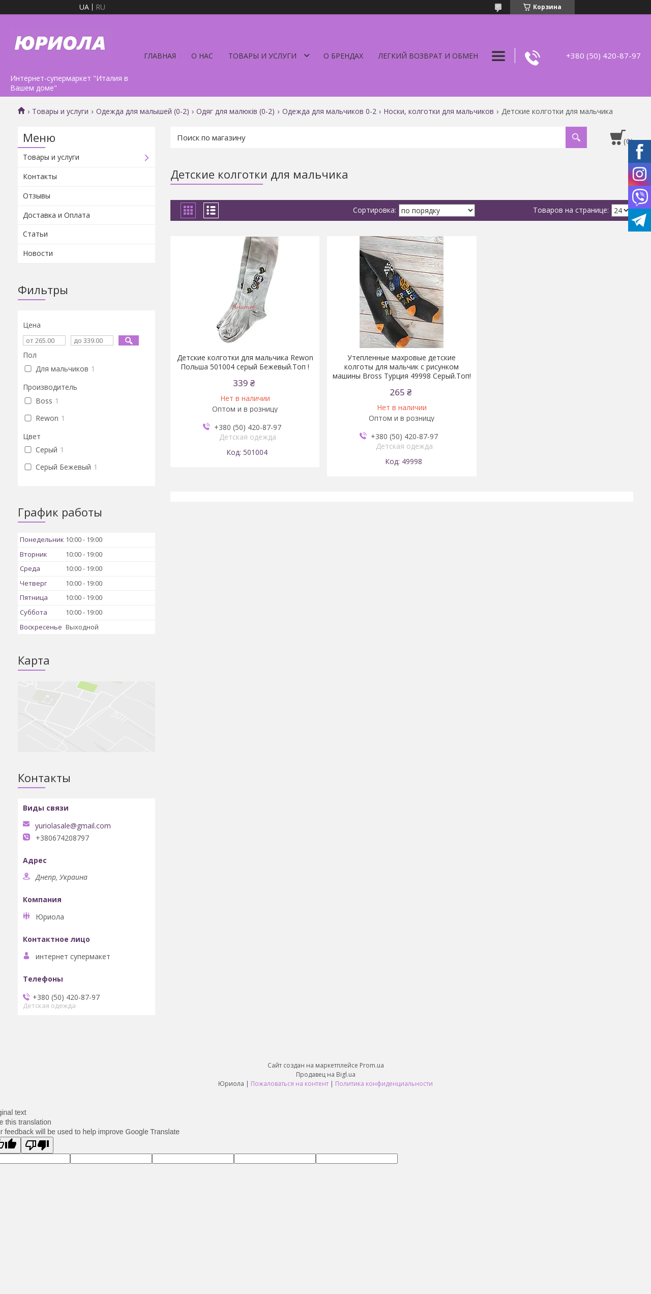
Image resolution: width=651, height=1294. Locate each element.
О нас (202, 56)
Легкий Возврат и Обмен (428, 56)
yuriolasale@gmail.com (73, 825)
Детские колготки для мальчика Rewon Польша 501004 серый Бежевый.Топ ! (245, 362)
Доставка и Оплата (56, 215)
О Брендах (343, 56)
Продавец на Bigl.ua (326, 1074)
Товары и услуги (262, 56)
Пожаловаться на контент (290, 1083)
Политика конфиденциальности (384, 1083)
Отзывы (36, 195)
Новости (38, 253)
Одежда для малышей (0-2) (142, 111)
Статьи (35, 234)
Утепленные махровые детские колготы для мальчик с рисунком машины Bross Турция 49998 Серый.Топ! (402, 367)
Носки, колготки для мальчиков (438, 111)
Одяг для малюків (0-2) (235, 111)
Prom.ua (372, 1065)
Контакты (40, 176)
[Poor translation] (37, 1145)
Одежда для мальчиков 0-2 (329, 111)
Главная (160, 56)
